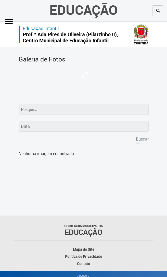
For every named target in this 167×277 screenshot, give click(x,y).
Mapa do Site (83, 249)
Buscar (142, 139)
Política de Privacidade (83, 256)
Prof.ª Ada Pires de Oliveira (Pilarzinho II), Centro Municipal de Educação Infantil (70, 37)
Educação (83, 10)
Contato (83, 263)
